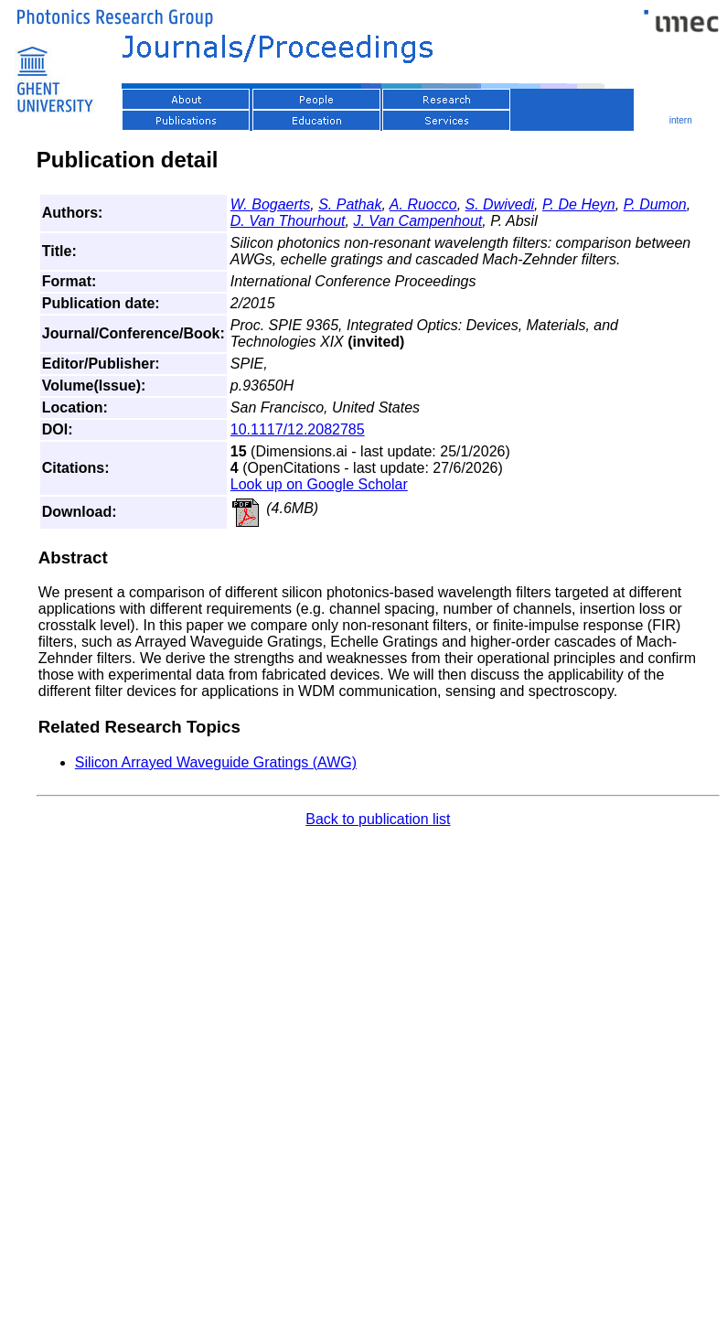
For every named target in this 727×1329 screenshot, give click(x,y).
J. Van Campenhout (417, 221)
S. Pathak (349, 204)
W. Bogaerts (270, 204)
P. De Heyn (578, 204)
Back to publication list (377, 819)
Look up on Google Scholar (319, 484)
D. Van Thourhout (288, 221)
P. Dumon (655, 204)
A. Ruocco (423, 204)
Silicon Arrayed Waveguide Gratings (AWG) (216, 762)
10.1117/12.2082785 (297, 429)
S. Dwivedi (500, 204)
